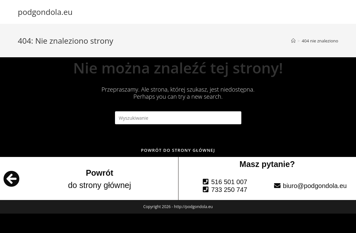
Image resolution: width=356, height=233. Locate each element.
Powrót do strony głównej (178, 150)
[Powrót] (11, 179)
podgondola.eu (45, 11)
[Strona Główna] (293, 41)
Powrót (99, 172)
